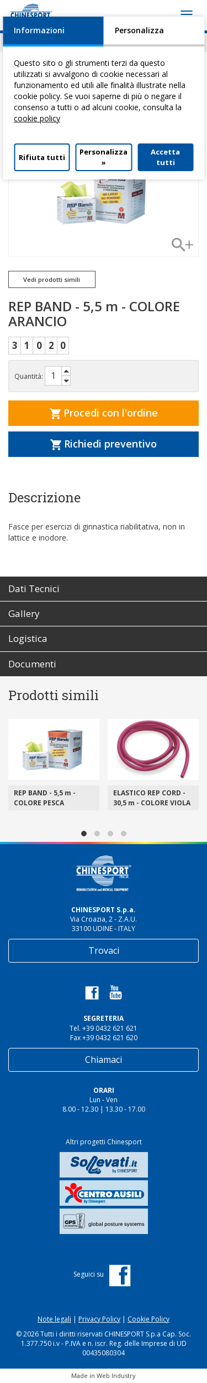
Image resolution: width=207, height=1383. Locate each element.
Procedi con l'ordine (104, 412)
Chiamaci (103, 1059)
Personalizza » (103, 157)
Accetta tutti (165, 157)
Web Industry (116, 1375)
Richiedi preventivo (103, 443)
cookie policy (37, 118)
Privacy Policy (99, 1319)
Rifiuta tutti (42, 157)
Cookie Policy (148, 1319)
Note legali (54, 1319)
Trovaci (103, 950)
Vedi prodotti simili (51, 279)
